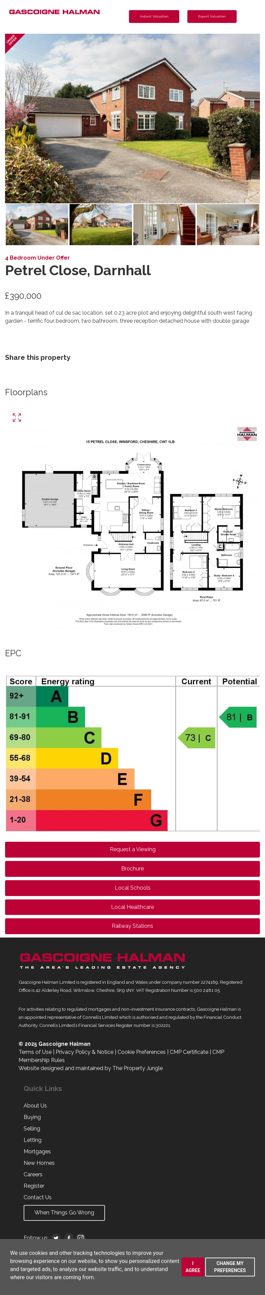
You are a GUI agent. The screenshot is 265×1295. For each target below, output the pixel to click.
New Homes (39, 1163)
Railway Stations (132, 926)
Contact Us (38, 1197)
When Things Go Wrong (64, 1212)
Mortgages (37, 1151)
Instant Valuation (154, 16)
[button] (24, 118)
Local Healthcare (132, 907)
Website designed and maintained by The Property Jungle (91, 1068)
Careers (33, 1174)
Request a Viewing (133, 849)
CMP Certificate (189, 1052)
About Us (35, 1105)
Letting (33, 1140)
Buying (32, 1117)
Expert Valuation (212, 16)
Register (34, 1186)
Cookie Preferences (141, 1052)
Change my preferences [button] (230, 1267)
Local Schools (133, 888)
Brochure (132, 868)
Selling (32, 1128)
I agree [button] (193, 1267)
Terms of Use (35, 1052)
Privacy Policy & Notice (84, 1052)
